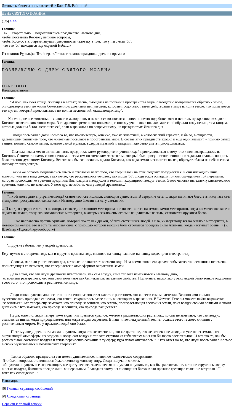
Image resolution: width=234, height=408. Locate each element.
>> (15, 21)
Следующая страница (24, 396)
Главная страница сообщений (30, 388)
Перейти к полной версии (22, 404)
